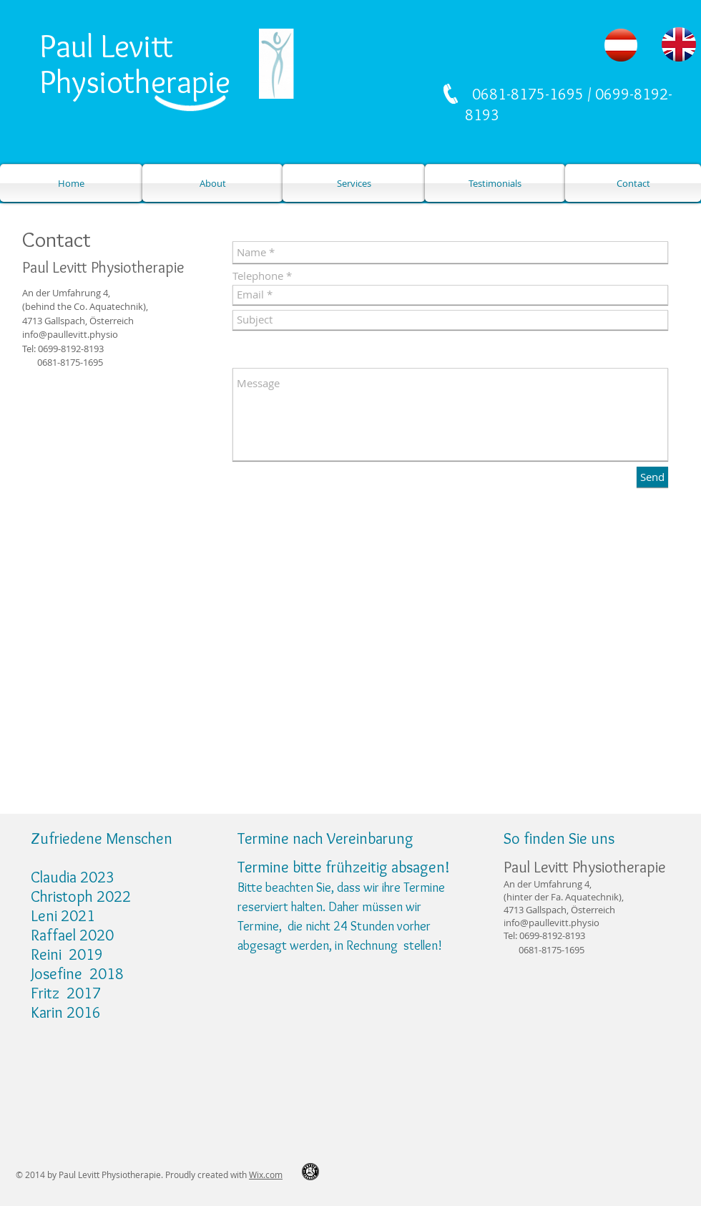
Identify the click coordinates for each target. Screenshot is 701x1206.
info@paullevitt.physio (70, 334)
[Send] (652, 477)
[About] (212, 183)
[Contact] (633, 183)
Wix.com (266, 1174)
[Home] (71, 183)
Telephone (257, 276)
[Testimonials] (495, 183)
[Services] (354, 183)
